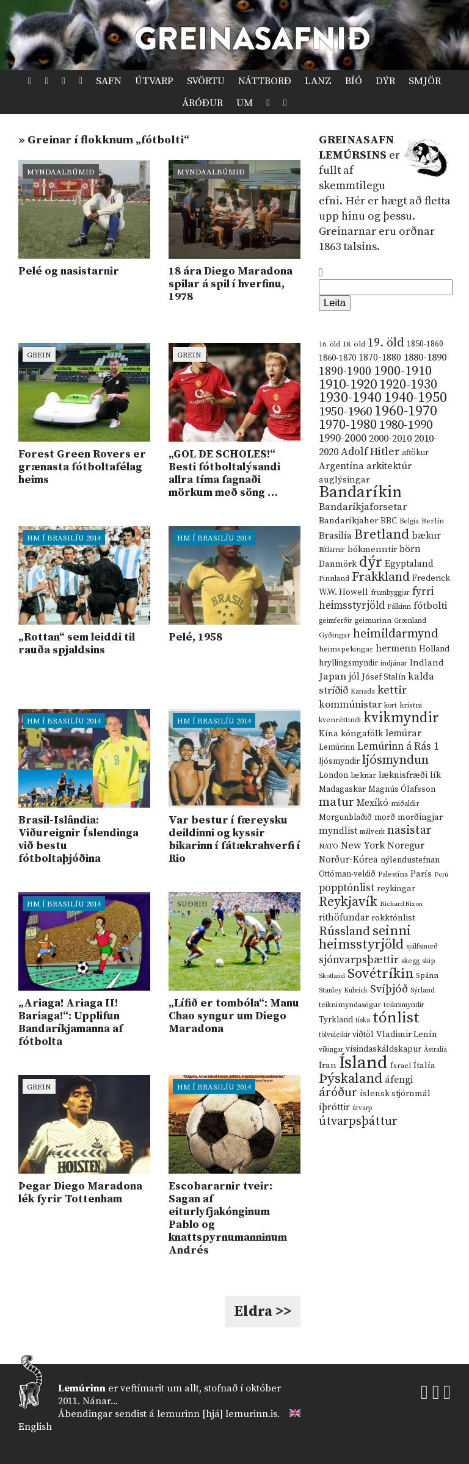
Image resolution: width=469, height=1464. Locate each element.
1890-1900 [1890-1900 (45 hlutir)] (345, 371)
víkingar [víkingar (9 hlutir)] (331, 1050)
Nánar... (100, 1401)
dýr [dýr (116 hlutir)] (370, 562)
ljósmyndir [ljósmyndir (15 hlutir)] (339, 761)
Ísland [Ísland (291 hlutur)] (363, 1063)
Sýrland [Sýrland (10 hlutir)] (422, 990)
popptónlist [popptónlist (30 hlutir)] (346, 888)
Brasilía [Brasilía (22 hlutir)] (335, 536)
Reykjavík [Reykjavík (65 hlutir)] (348, 902)
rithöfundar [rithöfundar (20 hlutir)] (344, 918)
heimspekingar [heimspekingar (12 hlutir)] (346, 649)
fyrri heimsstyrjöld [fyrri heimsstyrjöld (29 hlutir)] (376, 598)
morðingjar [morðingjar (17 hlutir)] (420, 817)
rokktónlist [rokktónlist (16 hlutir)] (393, 918)
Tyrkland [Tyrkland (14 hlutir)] (336, 1020)
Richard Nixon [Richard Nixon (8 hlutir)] (401, 904)
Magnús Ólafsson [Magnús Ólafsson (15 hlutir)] (401, 789)
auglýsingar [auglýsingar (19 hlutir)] (344, 480)
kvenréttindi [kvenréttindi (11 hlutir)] (340, 720)
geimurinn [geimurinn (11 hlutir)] (372, 620)
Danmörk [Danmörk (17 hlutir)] (338, 564)
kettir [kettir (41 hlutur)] (392, 690)
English (35, 1427)
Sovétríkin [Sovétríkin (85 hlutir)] (380, 974)
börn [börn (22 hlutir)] (410, 549)
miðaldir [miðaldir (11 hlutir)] (405, 803)
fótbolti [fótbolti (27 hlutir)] (430, 606)
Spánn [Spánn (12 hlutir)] (427, 975)
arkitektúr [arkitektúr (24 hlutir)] (389, 466)
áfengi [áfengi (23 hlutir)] (399, 1080)
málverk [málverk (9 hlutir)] (372, 832)
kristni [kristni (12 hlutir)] (410, 705)
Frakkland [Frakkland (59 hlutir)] (381, 577)
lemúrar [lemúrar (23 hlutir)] (403, 733)
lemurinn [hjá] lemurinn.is (217, 1414)
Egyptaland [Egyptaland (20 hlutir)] (409, 564)
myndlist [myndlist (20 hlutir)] (338, 831)
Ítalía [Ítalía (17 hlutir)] (424, 1065)
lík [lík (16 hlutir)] (435, 775)
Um (244, 103)
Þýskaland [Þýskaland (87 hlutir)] (350, 1079)
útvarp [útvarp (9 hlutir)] (362, 1108)
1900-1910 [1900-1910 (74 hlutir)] (403, 371)
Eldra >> (262, 1311)
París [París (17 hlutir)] (421, 874)
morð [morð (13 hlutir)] (384, 817)
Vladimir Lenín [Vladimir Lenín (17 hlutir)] (406, 1034)
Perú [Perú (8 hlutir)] (441, 874)
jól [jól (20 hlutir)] (354, 677)
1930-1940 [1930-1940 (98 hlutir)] (350, 398)
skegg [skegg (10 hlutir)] (410, 961)
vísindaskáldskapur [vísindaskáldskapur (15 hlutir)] (383, 1049)
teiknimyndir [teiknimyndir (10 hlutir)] (404, 1005)
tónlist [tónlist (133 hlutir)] (396, 1017)
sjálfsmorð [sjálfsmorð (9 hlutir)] (422, 946)
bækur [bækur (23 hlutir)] (426, 535)
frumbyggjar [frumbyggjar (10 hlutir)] (390, 592)
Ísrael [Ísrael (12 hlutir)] (400, 1066)
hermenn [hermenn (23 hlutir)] (396, 648)
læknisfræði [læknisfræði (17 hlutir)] (403, 775)
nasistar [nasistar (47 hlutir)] (409, 830)
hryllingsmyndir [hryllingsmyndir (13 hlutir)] (348, 663)
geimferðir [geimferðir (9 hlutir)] (335, 621)
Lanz (318, 81)
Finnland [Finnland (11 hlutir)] (334, 578)
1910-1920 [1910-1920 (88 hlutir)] (348, 384)
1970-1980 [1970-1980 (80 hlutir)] (348, 425)
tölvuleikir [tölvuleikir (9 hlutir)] (334, 1035)
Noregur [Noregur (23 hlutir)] (405, 845)
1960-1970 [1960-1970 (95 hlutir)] (405, 411)
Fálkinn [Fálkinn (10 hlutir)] (399, 606)
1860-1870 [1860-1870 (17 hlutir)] (337, 358)
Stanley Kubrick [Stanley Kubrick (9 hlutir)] (343, 990)
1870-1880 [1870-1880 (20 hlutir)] (379, 358)
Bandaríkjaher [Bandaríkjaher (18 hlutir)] (348, 520)
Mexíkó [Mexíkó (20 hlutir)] (372, 803)
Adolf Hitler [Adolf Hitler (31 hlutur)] (370, 452)
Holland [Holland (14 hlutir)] (434, 649)
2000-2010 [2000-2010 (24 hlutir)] (390, 438)
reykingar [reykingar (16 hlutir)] (396, 888)
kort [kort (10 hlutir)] (390, 705)
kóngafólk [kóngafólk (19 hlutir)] (362, 733)
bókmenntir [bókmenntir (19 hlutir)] (372, 549)
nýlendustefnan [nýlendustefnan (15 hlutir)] (410, 860)
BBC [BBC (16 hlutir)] (388, 520)
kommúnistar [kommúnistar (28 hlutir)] (350, 704)
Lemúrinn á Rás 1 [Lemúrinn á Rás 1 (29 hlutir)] (398, 746)
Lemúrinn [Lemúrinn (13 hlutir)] (337, 747)
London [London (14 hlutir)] (333, 775)
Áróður (202, 103)
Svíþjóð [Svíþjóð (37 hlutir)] (389, 989)
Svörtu (206, 81)
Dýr (385, 81)
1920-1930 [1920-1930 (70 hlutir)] (408, 384)
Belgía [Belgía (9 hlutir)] (409, 521)
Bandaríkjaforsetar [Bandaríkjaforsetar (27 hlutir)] (363, 507)
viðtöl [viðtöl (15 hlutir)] (363, 1034)
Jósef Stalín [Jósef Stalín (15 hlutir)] (383, 677)
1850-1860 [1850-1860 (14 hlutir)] (425, 344)
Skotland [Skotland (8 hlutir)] (332, 976)
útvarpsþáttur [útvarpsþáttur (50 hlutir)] (358, 1121)
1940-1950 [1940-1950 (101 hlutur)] (415, 398)
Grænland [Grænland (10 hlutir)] (410, 620)
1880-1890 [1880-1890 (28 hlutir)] (425, 357)
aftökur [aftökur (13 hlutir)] (415, 453)
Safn (109, 81)
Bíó (353, 81)
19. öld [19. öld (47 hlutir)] (386, 343)
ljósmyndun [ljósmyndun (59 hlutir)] (395, 760)
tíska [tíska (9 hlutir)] (362, 1020)
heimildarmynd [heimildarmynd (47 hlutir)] (395, 634)
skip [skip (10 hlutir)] (428, 961)
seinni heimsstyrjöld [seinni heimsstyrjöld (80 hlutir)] (365, 937)
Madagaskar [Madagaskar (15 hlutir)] (342, 789)
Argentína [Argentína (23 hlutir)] (341, 466)
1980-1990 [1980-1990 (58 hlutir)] (405, 425)
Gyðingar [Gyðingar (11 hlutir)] (335, 635)
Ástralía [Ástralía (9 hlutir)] (435, 1050)
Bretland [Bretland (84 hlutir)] (381, 535)
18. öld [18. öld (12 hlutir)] (354, 344)
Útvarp (154, 81)
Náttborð (264, 81)
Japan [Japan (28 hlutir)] (332, 676)
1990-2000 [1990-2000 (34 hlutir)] (342, 438)
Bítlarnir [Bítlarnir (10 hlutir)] (332, 549)
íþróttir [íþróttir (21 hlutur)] (334, 1107)
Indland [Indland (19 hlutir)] (427, 663)
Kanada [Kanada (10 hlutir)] (363, 691)
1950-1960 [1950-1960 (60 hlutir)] (345, 412)
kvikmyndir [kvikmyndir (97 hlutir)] (401, 718)
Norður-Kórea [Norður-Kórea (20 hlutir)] (348, 860)
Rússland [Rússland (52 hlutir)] (344, 931)
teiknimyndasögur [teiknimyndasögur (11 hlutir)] (350, 1005)
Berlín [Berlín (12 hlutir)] (432, 521)
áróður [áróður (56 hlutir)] (338, 1092)
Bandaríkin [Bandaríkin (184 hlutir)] (360, 492)
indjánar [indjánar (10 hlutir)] (393, 663)
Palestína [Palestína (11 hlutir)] (393, 874)
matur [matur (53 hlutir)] (336, 802)
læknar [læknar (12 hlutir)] (363, 775)
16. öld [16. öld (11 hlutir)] (329, 344)
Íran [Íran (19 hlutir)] (327, 1065)
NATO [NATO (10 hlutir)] (328, 846)
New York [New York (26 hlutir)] (363, 845)
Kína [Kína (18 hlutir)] (328, 733)
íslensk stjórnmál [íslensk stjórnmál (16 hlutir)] (395, 1093)
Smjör (425, 81)
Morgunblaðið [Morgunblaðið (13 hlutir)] (345, 817)
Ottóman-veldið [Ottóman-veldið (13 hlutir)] (347, 874)
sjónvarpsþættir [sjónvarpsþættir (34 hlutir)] (359, 960)
